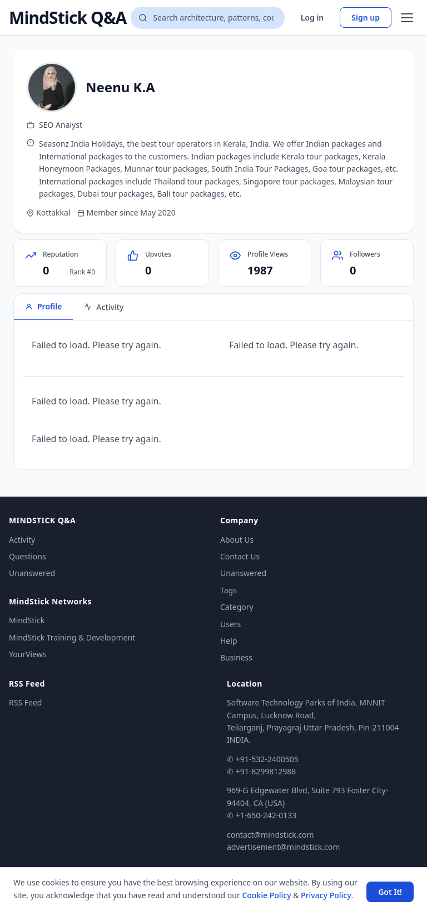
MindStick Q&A (67, 17)
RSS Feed (25, 702)
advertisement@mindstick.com (283, 847)
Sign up (365, 17)
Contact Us (240, 556)
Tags (228, 590)
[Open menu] (407, 18)
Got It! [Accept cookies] (390, 892)
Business (236, 657)
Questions (27, 556)
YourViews (27, 654)
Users (230, 624)
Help (228, 640)
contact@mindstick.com (270, 834)
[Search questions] (207, 18)
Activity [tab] (103, 307)
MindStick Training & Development (72, 637)
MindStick (26, 620)
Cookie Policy (266, 895)
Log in (312, 17)
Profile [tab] (43, 306)
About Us (237, 539)
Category (237, 607)
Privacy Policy (326, 895)
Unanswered (32, 573)
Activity (22, 539)
